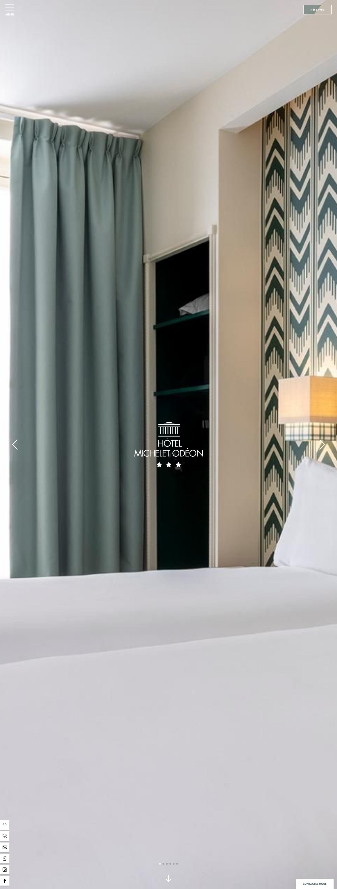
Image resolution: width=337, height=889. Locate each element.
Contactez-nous (315, 884)
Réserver (318, 10)
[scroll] (168, 879)
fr (5, 825)
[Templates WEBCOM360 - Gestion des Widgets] (4, 836)
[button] (15, 444)
